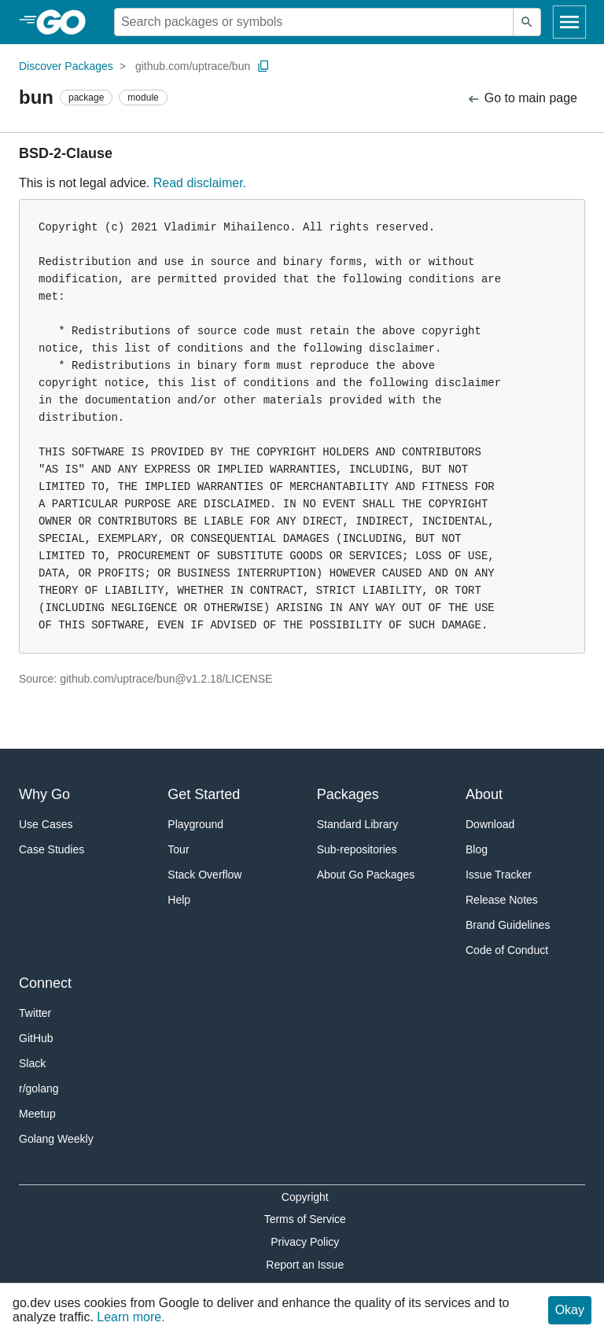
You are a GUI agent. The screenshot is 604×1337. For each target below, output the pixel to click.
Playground (195, 824)
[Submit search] (527, 22)
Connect (45, 983)
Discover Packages (66, 66)
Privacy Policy (305, 1242)
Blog (477, 849)
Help (179, 899)
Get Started (204, 794)
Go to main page (521, 98)
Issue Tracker (499, 874)
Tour (178, 849)
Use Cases (45, 824)
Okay (569, 1310)
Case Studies (51, 849)
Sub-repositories (357, 849)
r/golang (39, 1088)
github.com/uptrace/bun (192, 66)
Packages (348, 794)
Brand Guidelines (508, 925)
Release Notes (502, 899)
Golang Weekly (56, 1139)
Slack (32, 1063)
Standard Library (358, 824)
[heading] (66, 22)
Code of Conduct (507, 950)
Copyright (305, 1197)
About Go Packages (366, 874)
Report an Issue (305, 1264)
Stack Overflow (204, 874)
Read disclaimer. (199, 183)
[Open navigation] (569, 22)
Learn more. (130, 1317)
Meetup (37, 1113)
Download (490, 824)
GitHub (36, 1038)
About (484, 794)
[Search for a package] (314, 22)
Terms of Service (305, 1219)
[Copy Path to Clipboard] (263, 66)
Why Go (44, 794)
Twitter (35, 1013)
